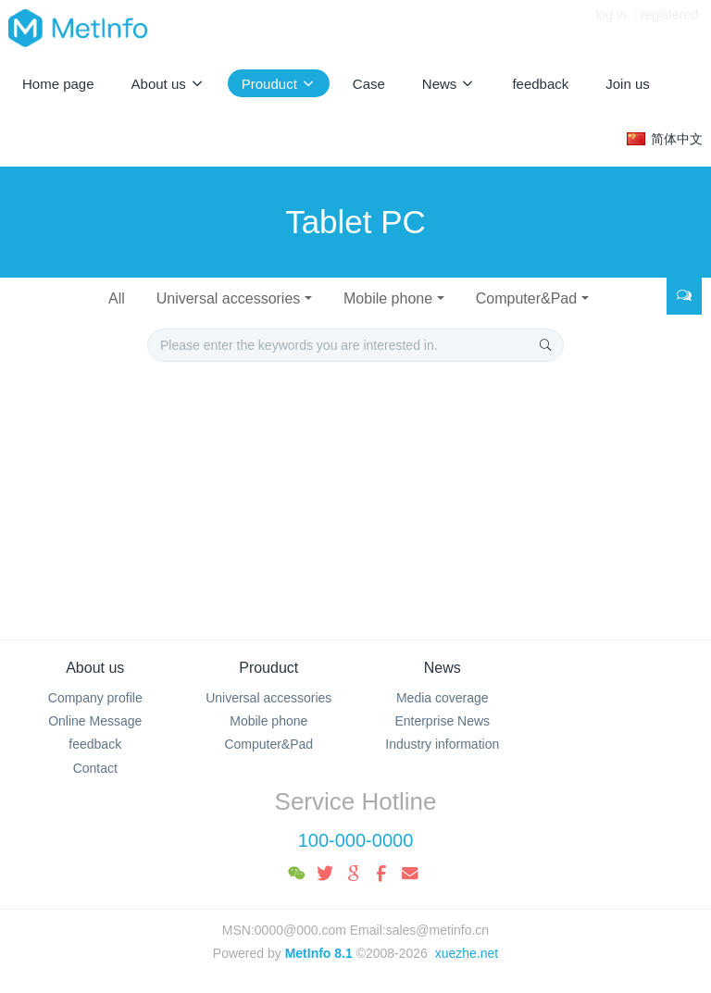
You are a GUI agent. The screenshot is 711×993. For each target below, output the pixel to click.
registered (669, 27)
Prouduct (268, 668)
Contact (95, 768)
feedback (95, 744)
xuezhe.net (467, 953)
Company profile (95, 697)
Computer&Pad (526, 298)
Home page (58, 84)
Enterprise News (442, 721)
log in (610, 27)
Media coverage (442, 697)
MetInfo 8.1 (319, 953)
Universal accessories (228, 298)
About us (95, 668)
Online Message (95, 721)
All (116, 298)
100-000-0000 (356, 840)
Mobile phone (387, 298)
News (442, 668)
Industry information (442, 744)
